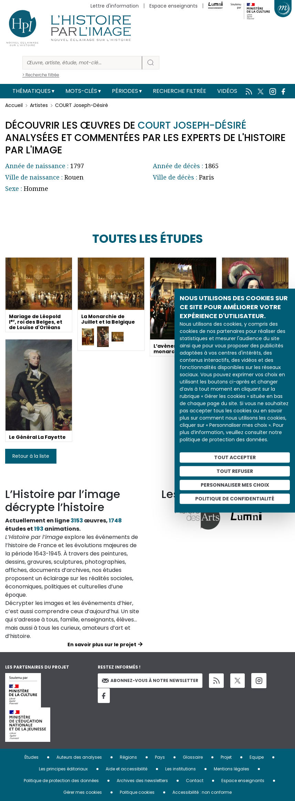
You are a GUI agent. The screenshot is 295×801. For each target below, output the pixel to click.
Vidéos (227, 91)
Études (31, 757)
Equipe (257, 757)
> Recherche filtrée (40, 75)
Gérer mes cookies (82, 792)
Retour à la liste (30, 456)
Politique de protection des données (61, 780)
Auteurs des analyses (79, 757)
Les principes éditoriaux (63, 769)
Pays (160, 757)
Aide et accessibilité (126, 769)
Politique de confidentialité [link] (234, 498)
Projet (226, 757)
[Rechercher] (82, 62)
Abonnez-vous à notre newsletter (150, 680)
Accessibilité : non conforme (202, 792)
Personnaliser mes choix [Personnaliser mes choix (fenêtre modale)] (235, 484)
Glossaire (193, 757)
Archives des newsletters (142, 780)
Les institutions (180, 769)
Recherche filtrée (179, 91)
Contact (194, 780)
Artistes (39, 105)
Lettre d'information (115, 5)
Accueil (14, 105)
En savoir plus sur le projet (101, 644)
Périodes (125, 91)
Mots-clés (81, 91)
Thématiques (31, 91)
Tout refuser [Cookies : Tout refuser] (235, 471)
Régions (128, 757)
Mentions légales (231, 769)
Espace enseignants (173, 5)
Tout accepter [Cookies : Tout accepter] (235, 457)
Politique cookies (137, 792)
